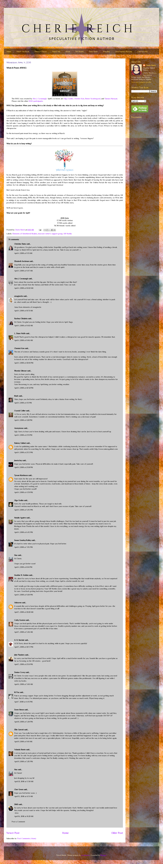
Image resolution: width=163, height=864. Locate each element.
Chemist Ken (79, 99)
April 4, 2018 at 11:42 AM (23, 326)
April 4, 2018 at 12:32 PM (23, 388)
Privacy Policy (41, 51)
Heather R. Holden (21, 575)
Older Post (117, 832)
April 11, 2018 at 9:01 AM (23, 741)
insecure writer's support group (50, 234)
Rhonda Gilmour (20, 371)
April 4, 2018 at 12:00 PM (23, 363)
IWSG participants (36, 101)
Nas (16, 555)
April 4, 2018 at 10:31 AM (23, 311)
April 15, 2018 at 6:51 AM (23, 796)
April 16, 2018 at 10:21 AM (23, 816)
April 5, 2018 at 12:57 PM (23, 647)
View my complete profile (141, 82)
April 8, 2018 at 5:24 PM (23, 722)
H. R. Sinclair (19, 640)
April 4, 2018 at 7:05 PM (23, 547)
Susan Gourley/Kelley (22, 540)
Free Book (93, 51)
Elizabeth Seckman (21, 261)
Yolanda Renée (20, 750)
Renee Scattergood (92, 99)
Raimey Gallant (20, 443)
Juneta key (18, 460)
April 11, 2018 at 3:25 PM (23, 761)
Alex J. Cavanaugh (40, 99)
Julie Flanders (19, 655)
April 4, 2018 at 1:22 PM (23, 420)
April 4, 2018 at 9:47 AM (23, 271)
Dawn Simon (19, 710)
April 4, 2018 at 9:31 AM (23, 253)
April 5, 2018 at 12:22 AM (23, 612)
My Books (80, 51)
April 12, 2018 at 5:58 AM (23, 781)
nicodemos (85, 855)
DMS (16, 804)
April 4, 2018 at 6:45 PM (23, 532)
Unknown (17, 603)
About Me (56, 51)
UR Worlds (68, 234)
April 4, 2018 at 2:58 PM (23, 467)
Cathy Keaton (19, 620)
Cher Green (18, 789)
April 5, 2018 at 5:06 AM (23, 632)
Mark (16, 396)
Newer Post (12, 832)
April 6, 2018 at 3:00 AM (23, 684)
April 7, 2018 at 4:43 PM (23, 702)
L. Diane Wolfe (19, 333)
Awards (106, 51)
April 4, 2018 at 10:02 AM (23, 288)
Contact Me (143, 51)
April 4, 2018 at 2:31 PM (23, 435)
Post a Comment (18, 822)
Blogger (103, 855)
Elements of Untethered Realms (24, 234)
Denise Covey (20, 672)
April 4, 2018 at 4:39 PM (23, 492)
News (68, 51)
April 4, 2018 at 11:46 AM (23, 340)
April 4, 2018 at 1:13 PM (23, 403)
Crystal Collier (19, 411)
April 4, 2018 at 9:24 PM (23, 595)
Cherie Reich (151, 65)
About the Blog (22, 51)
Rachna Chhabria (20, 319)
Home (9, 51)
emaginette (18, 296)
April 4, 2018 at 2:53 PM (23, 452)
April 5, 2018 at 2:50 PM (23, 664)
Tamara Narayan (111, 99)
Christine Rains (20, 244)
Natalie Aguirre (20, 518)
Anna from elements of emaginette (27, 307)
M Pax (16, 692)
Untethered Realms (123, 51)
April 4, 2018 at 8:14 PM (23, 567)
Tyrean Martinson (21, 475)
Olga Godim (68, 99)
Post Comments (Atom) (26, 838)
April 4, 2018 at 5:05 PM (23, 510)
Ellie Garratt (19, 730)
